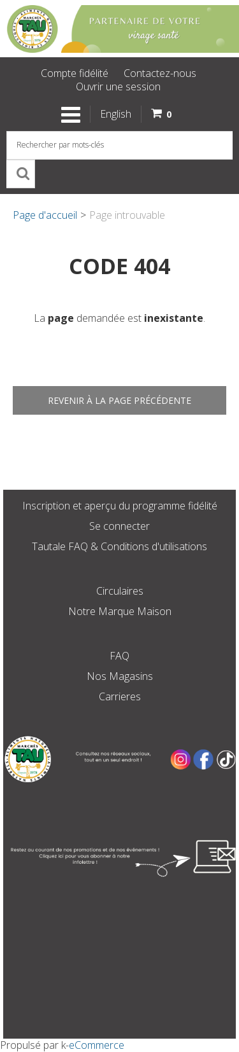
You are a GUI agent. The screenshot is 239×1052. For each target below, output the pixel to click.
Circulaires (119, 591)
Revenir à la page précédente (119, 400)
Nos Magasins (120, 676)
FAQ (119, 656)
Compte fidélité (74, 73)
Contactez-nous (160, 73)
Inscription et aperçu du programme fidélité (119, 506)
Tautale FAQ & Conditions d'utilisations (119, 546)
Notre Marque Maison (119, 611)
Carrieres (120, 696)
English (115, 114)
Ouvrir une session (118, 86)
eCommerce (96, 1045)
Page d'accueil (45, 215)
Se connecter (119, 526)
